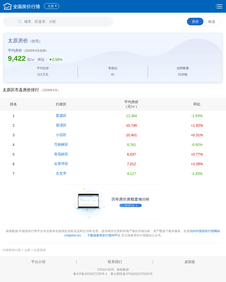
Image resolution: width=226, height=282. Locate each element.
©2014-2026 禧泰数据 (113, 269)
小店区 (61, 135)
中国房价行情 (12, 250)
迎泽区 (61, 125)
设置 (219, 6)
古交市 (61, 173)
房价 (195, 22)
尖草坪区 (61, 164)
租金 (211, 22)
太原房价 (40, 250)
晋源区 (61, 116)
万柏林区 (61, 144)
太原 (52, 6)
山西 (27, 250)
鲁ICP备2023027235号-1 (90, 274)
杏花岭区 (61, 154)
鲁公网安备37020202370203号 (131, 274)
